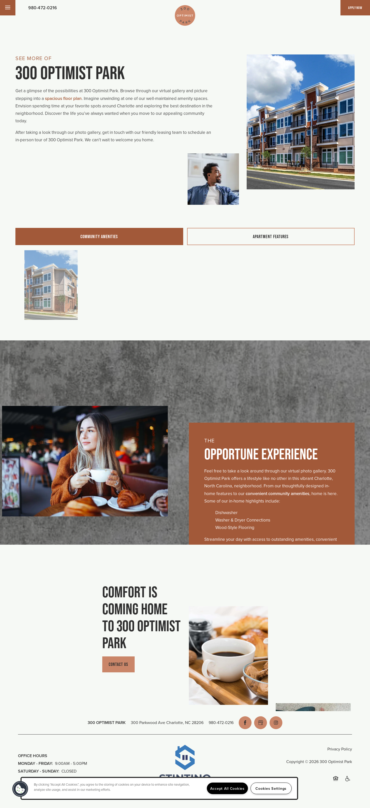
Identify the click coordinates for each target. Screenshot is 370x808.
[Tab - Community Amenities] (99, 236)
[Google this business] (260, 722)
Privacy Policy (339, 749)
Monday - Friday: (35, 763)
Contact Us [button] (118, 664)
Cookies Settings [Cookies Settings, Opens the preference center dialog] (270, 788)
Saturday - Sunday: (38, 771)
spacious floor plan (63, 98)
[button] (355, 7)
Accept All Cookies (227, 788)
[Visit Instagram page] (276, 722)
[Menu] (7, 7)
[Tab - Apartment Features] (271, 236)
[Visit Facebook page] (245, 722)
